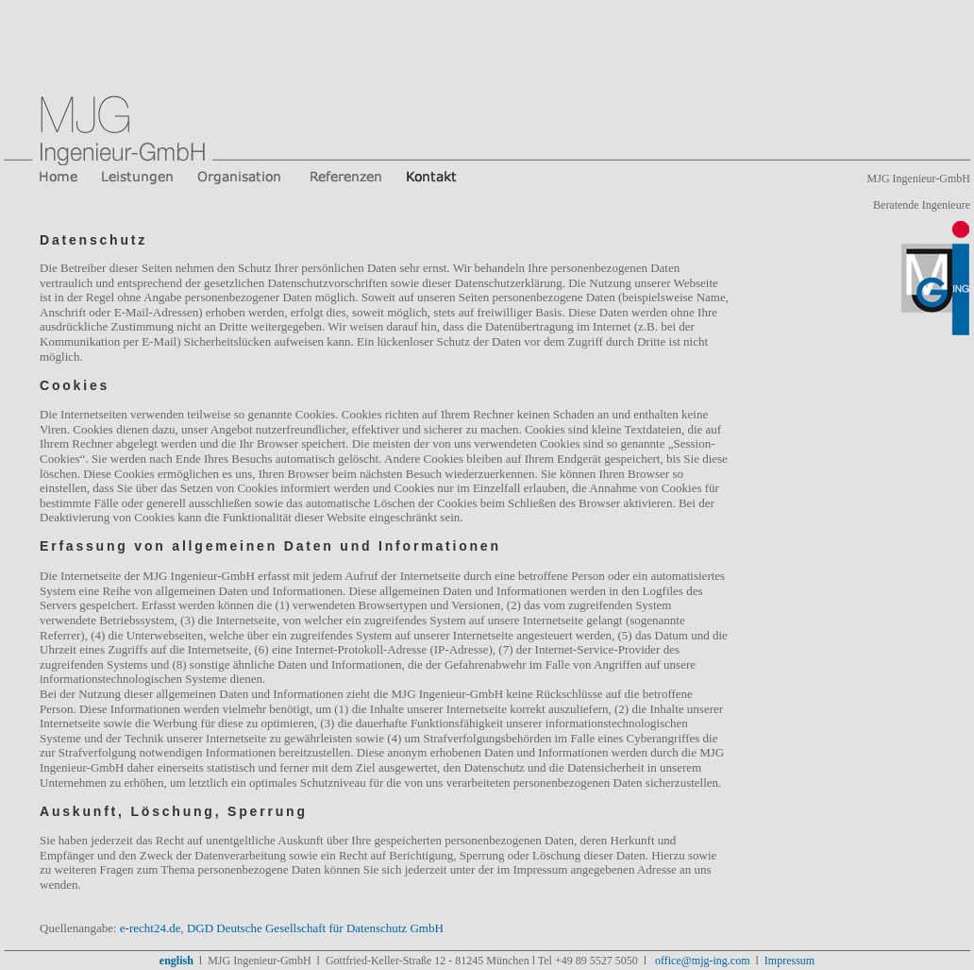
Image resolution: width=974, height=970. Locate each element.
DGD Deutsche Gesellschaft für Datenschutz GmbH (315, 928)
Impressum (789, 960)
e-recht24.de (150, 928)
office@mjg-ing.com (700, 960)
